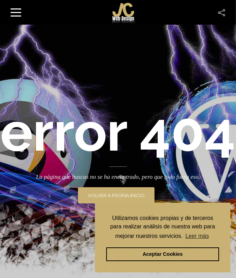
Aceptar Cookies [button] (163, 254)
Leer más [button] (197, 236)
